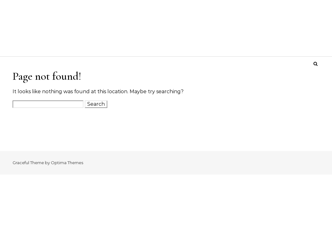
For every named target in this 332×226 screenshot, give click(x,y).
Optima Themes (67, 162)
